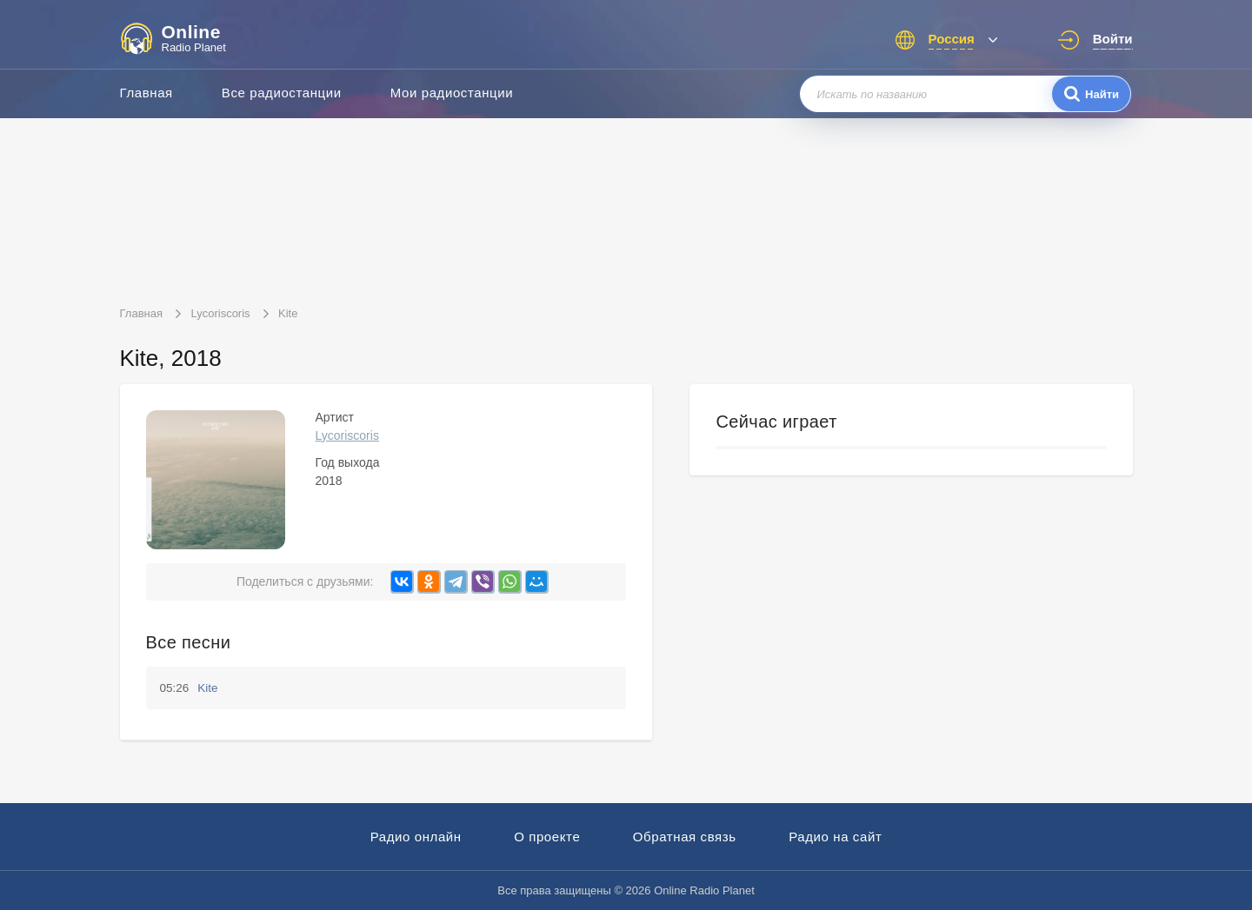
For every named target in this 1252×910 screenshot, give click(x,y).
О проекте (547, 836)
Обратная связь (684, 836)
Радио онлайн (416, 836)
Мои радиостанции (452, 92)
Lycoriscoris (347, 435)
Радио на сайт (835, 836)
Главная (146, 92)
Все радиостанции (282, 92)
